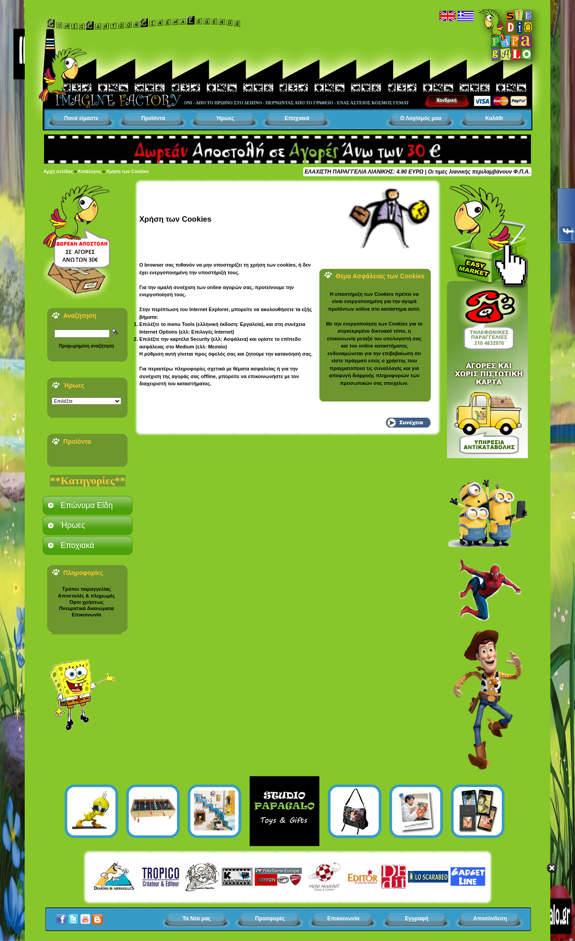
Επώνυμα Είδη (87, 505)
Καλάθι (494, 118)
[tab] (88, 505)
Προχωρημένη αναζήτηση (86, 345)
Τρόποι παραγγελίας (86, 589)
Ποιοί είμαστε (81, 118)
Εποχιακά (296, 118)
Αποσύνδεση (490, 918)
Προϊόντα (153, 118)
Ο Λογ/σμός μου (421, 118)
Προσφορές (270, 918)
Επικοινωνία (87, 614)
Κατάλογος (90, 171)
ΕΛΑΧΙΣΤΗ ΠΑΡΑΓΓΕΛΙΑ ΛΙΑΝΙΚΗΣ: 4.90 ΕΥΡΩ (364, 172)
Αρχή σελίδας (58, 171)
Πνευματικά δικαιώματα (86, 608)
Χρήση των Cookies (127, 171)
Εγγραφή (417, 918)
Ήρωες (225, 118)
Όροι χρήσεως (86, 602)
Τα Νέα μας (196, 918)
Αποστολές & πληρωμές (86, 595)
